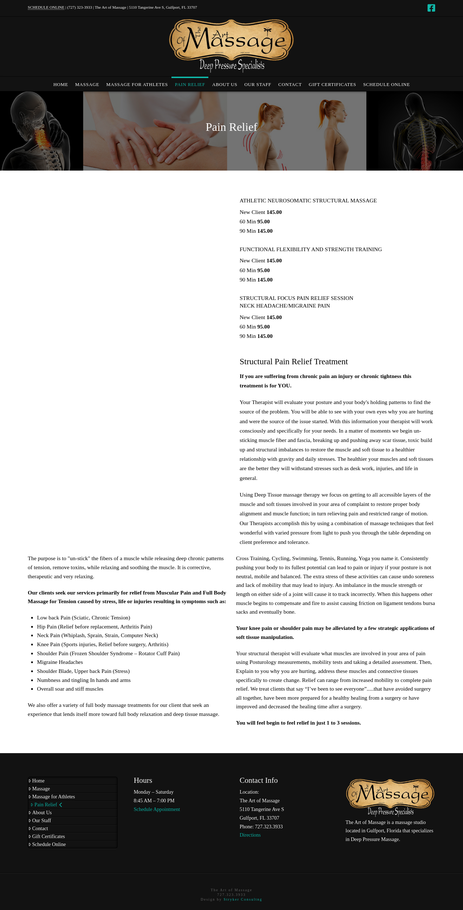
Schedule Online (47, 844)
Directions (249, 835)
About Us (40, 812)
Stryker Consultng (243, 899)
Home (36, 781)
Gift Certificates (46, 836)
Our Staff (39, 820)
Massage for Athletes (51, 796)
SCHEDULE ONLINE (46, 7)
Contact (38, 828)
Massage (39, 788)
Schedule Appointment (157, 809)
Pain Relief (46, 804)
